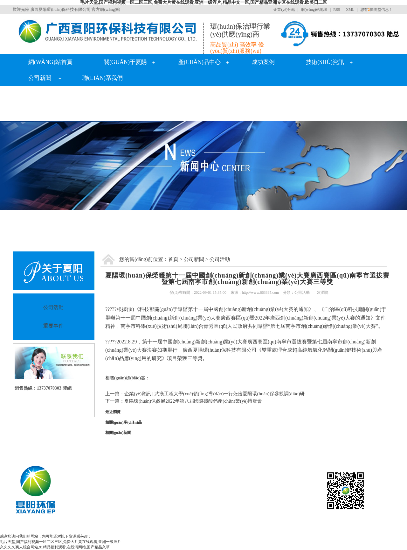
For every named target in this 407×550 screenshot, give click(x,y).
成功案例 (263, 62)
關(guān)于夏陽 (125, 62)
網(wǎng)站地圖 (314, 9)
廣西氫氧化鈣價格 (205, 526)
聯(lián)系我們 (102, 78)
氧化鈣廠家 (175, 526)
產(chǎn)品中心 (199, 62)
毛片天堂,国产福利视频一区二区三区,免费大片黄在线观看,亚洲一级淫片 (60, 541)
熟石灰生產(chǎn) (297, 526)
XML (350, 9)
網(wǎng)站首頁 (50, 62)
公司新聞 (39, 78)
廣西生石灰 (267, 526)
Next (386, 165)
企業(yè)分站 (284, 9)
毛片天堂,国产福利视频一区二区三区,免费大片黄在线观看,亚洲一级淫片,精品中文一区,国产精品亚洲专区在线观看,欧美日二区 (203, 2)
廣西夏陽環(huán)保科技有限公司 (60, 9)
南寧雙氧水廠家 (239, 526)
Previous (21, 165)
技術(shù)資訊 (325, 62)
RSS (336, 9)
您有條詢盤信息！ (376, 9)
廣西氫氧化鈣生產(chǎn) (139, 526)
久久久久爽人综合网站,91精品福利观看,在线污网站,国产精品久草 (55, 547)
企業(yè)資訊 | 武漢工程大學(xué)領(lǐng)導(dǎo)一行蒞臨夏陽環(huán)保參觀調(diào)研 (214, 393)
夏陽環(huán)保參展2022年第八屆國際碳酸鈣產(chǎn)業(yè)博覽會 (193, 401)
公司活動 (220, 259)
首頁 (173, 259)
